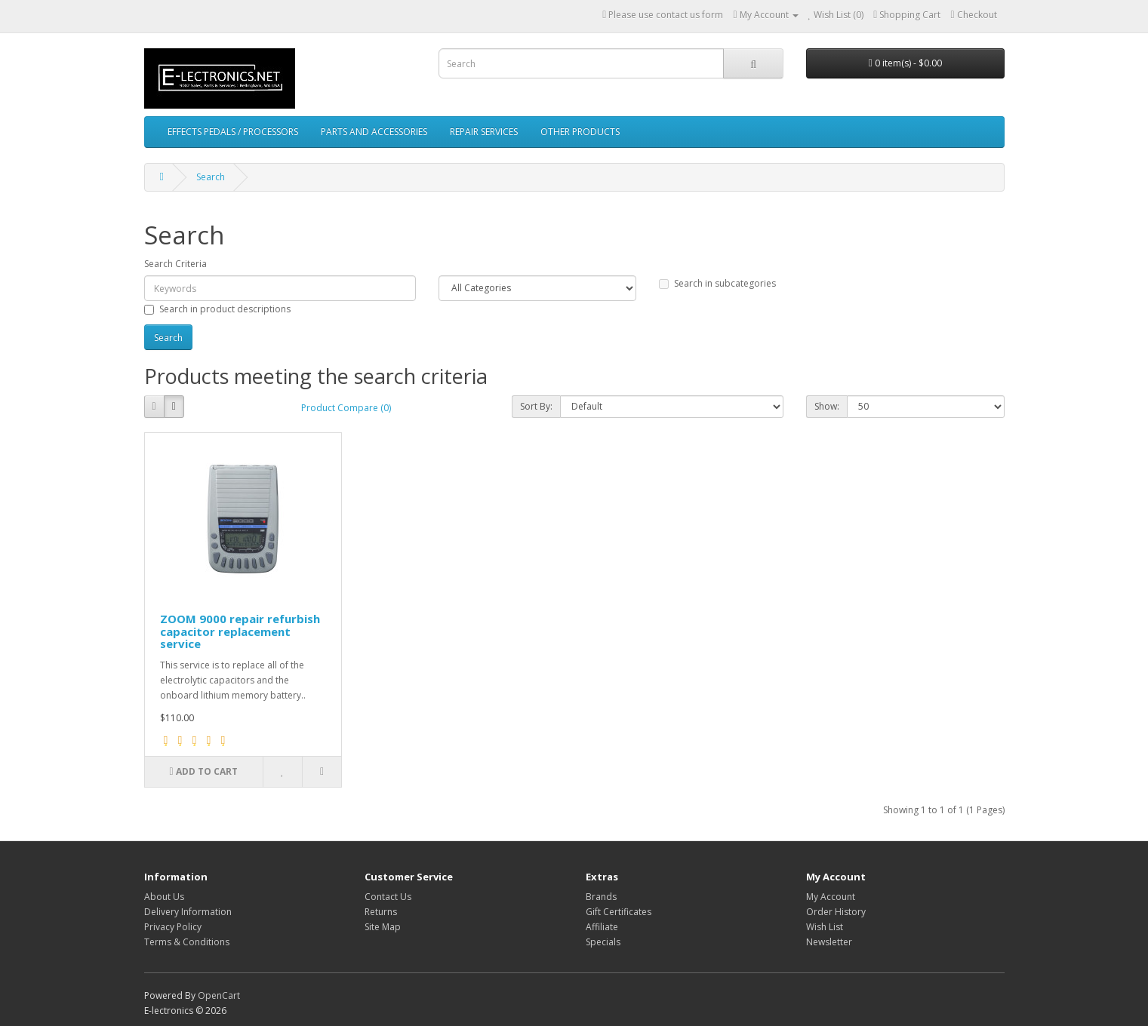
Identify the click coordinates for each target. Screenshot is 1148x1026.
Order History (836, 911)
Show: (826, 406)
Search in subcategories (717, 283)
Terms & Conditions (186, 941)
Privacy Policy (173, 926)
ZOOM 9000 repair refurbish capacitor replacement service (240, 631)
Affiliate (602, 926)
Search (210, 176)
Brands (601, 896)
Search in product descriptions (217, 309)
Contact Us (388, 896)
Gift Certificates (618, 911)
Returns (381, 911)
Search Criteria (175, 263)
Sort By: (536, 406)
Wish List (824, 926)
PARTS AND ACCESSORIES (374, 131)
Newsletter (829, 941)
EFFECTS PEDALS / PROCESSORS (233, 131)
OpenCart (219, 995)
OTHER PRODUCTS (580, 131)
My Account (830, 896)
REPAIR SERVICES (484, 131)
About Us (164, 896)
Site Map (383, 926)
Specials (603, 941)
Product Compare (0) (346, 407)
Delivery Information (188, 911)
